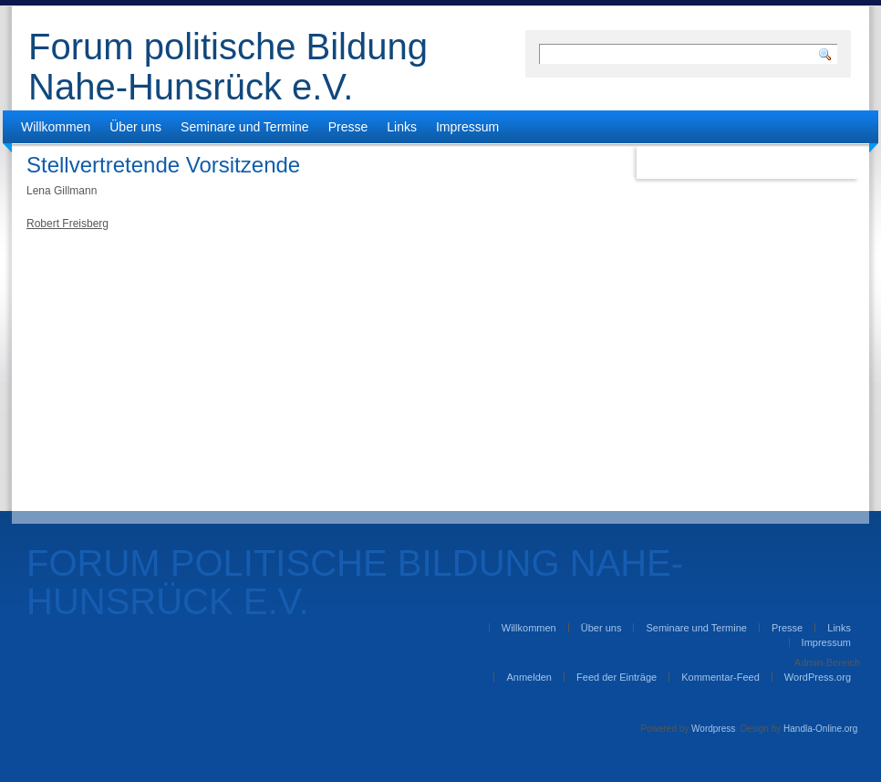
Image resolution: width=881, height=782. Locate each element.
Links (402, 127)
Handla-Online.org (820, 729)
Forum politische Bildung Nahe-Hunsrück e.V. (228, 66)
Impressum (467, 127)
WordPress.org (817, 677)
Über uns (135, 127)
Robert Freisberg (67, 223)
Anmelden (529, 677)
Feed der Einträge (616, 677)
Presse (348, 127)
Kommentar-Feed (720, 677)
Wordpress (713, 729)
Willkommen (55, 127)
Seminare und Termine (245, 127)
